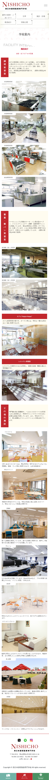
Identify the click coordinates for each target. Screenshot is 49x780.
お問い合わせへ (24, 759)
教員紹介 (8, 22)
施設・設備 (41, 16)
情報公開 (24, 22)
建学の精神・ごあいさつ (8, 16)
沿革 (24, 16)
